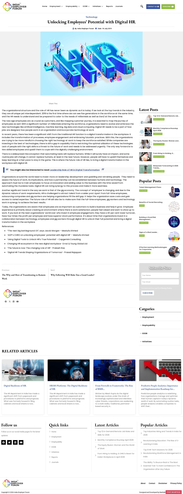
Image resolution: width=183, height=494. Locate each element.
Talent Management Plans (150, 187)
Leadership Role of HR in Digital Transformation (75, 169)
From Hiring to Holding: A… (163, 153)
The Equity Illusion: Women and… (166, 141)
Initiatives (98, 6)
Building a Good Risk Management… (147, 218)
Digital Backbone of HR (15, 385)
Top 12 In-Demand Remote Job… (166, 116)
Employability (73, 6)
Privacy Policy (166, 288)
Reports (109, 6)
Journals (119, 6)
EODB (86, 6)
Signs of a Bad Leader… (148, 232)
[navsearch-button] (143, 6)
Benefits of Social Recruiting (150, 202)
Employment (56, 6)
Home (44, 6)
